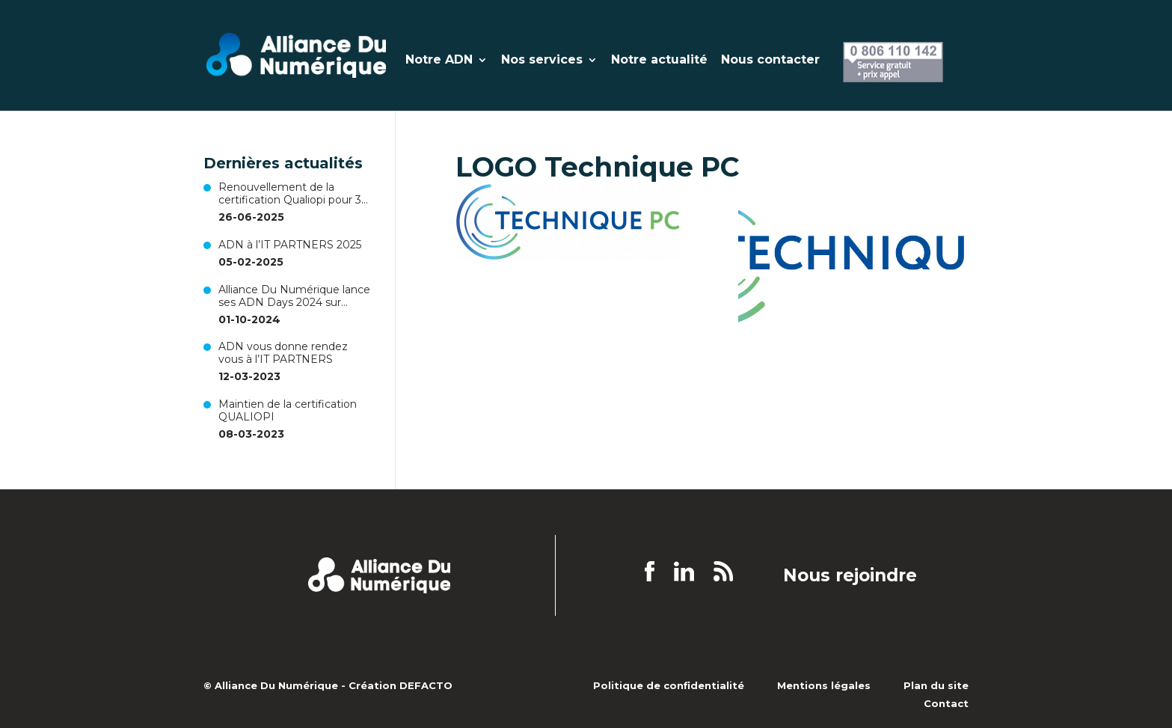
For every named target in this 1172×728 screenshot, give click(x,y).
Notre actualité (659, 61)
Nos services (542, 61)
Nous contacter (770, 61)
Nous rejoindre (850, 576)
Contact (946, 703)
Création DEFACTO (400, 685)
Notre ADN (439, 61)
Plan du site (936, 685)
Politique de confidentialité (668, 685)
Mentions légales (824, 685)
